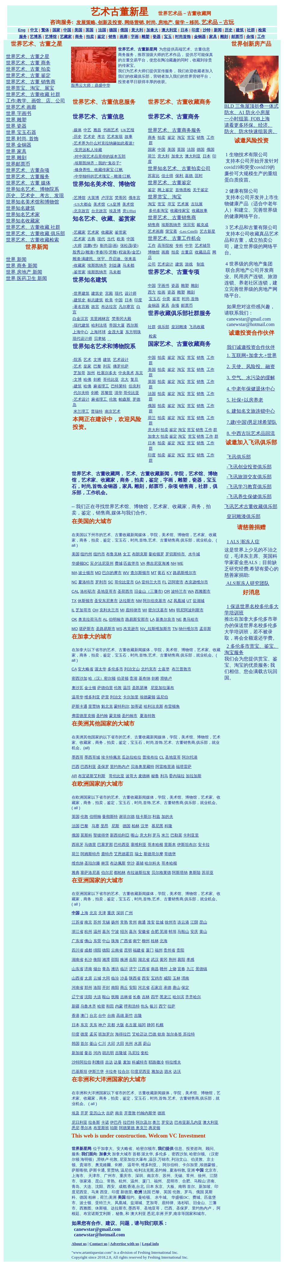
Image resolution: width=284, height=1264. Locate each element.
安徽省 (144, 931)
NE (179, 619)
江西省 (144, 969)
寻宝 (171, 204)
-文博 (77, 379)
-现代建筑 (81, 325)
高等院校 (165, 245)
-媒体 (77, 130)
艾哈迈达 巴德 (145, 1034)
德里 (84, 1034)
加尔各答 (174, 1034)
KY (169, 572)
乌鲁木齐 (88, 1006)
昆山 (203, 922)
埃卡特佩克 (111, 757)
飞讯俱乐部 (239, 456)
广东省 (77, 941)
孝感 (190, 959)
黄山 (203, 931)
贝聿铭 (100, 338)
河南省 (77, 987)
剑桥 (97, 379)
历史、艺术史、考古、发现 (35, 195)
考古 (101, 136)
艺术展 (183, 204)
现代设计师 (82, 338)
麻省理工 (101, 386)
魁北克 (107, 706)
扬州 (115, 922)
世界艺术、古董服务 (27, 176)
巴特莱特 (118, 386)
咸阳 (167, 978)
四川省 (77, 950)
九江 (190, 969)
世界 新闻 (16, 259)
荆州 (172, 959)
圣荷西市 (125, 591)
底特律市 (133, 610)
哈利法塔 (99, 325)
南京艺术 (112, 411)
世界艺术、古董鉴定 (169, 182)
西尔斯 (132, 325)
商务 (79, 36)
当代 (111, 239)
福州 (159, 950)
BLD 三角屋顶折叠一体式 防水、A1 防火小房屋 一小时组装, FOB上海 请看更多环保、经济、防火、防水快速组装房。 (251, 119)
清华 (118, 392)
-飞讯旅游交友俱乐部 (249, 476)
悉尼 (76, 1128)
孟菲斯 (205, 628)
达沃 (177, 1071)
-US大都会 (82, 204)
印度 (195, 30)
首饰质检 (183, 190)
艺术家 (93, 232)
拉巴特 (129, 1122)
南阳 (115, 987)
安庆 (194, 931)
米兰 (165, 835)
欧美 (121, 239)
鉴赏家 (120, 232)
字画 (135, 36)
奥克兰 (142, 1128)
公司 (152, 264)
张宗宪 (189, 224)
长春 (137, 997)
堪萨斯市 (87, 628)
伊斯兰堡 (96, 1071)
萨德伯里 (105, 687)
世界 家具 (16, 151)
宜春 (181, 969)
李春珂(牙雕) (106, 252)
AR (74, 776)
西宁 (163, 1006)
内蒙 (119, 1006)
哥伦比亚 (111, 379)
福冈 (142, 1025)
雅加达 (157, 1071)
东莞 (97, 941)
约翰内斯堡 (146, 1113)
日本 (184, 30)
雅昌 (97, 130)
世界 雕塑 (16, 119)
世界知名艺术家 (23, 214)
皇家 (87, 366)
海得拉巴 (123, 1034)
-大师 (77, 245)
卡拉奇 (111, 1071)
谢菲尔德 (127, 816)
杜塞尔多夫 (107, 373)
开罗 (84, 1113)
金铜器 (200, 36)
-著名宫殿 (81, 306)
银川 (154, 1006)
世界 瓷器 (16, 126)
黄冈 (163, 959)
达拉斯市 (127, 600)
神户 (102, 1025)
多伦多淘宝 (158, 210)
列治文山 (132, 669)
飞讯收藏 (196, 327)
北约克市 (149, 669)
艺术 (87, 359)
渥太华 (100, 669)
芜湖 (163, 931)
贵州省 (169, 950)
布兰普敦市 (181, 669)
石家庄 (157, 987)
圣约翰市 (129, 715)
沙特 (207, 30)
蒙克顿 (115, 715)
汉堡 (144, 826)
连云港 (183, 922)
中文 (34, 30)
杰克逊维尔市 (196, 582)
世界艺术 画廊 (21, 107)
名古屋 (131, 1025)
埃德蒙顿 (147, 697)
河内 (97, 1053)
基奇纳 (144, 678)
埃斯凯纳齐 (97, 265)
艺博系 (36, 36)
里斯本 (170, 844)
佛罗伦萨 (121, 366)
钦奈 (161, 1034)
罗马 (156, 835)
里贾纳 (94, 706)
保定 (185, 987)
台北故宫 (99, 211)
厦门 (150, 950)
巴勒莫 (176, 835)
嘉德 (189, 175)
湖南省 (77, 959)
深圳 (120, 913)
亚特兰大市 (151, 582)
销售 (112, 36)
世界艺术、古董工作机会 (174, 238)
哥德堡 (170, 854)
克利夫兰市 (109, 610)
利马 (164, 776)
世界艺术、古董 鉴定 (28, 75)
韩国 (76, 1043)
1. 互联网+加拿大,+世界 (252, 355)
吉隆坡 (121, 1053)
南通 (142, 922)
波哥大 (131, 776)
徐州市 (170, 922)
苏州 (97, 922)
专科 (179, 245)
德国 (113, 30)
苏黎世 (107, 392)
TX (74, 600)
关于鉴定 (200, 190)
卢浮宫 (107, 197)
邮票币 (237, 36)
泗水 (168, 1071)
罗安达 (167, 1122)
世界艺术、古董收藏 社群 (33, 94)
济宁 (133, 969)
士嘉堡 (164, 669)
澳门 (84, 1015)
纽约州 (86, 554)
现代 (101, 239)
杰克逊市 (131, 628)
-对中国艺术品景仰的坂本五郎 (99, 156)
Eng (22, 30)
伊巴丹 (116, 1122)
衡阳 (97, 959)
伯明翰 (95, 816)
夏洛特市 (86, 582)
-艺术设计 (81, 399)
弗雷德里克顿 (83, 715)
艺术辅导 (203, 245)
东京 (139, 373)
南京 (88, 922)
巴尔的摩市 (112, 572)
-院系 (77, 359)
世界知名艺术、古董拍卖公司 (179, 168)
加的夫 (167, 816)
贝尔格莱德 (161, 872)
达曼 (118, 1062)
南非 (119, 1113)
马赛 (95, 826)
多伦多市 (115, 669)
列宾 (107, 366)
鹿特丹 (107, 854)
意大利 (137, 30)
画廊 (123, 36)
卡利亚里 (191, 835)
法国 (102, 30)
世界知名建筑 (20, 208)
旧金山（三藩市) (148, 591)
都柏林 (120, 872)
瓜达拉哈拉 (131, 757)
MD (98, 572)
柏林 (135, 826)
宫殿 (109, 293)
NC (74, 582)
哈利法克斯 (153, 706)
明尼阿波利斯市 (190, 610)
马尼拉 (134, 1053)
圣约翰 (102, 715)
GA (137, 582)
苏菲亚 (208, 872)
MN (172, 610)
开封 (106, 987)
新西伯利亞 (120, 835)
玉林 (176, 978)
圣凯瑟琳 (140, 687)
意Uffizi (129, 211)
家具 (213, 36)
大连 (97, 997)
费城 (119, 563)
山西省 (77, 978)
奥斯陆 (195, 872)
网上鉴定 (165, 190)
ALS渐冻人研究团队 (247, 583)
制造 (200, 264)
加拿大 (152, 30)
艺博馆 (51, 36)
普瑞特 (97, 411)
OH (95, 610)
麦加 (127, 1062)
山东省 (77, 969)
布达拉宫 (109, 306)
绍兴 (124, 931)
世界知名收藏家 (23, 220)
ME (180, 563)
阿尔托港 (190, 757)
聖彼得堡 (101, 835)
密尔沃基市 (158, 610)
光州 (129, 1043)
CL (161, 757)
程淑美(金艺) (130, 252)
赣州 (163, 969)
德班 (161, 1113)
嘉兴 (106, 931)
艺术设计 (121, 359)
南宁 (137, 941)
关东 (93, 1025)
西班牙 (77, 844)
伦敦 (113, 399)
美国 (78, 30)
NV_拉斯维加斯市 (155, 628)
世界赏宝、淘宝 (165, 196)
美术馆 (99, 204)
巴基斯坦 (79, 1071)
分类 (166, 299)
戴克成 (202, 224)
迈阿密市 (175, 582)
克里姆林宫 (100, 318)
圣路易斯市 (105, 628)
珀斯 (114, 1128)
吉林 (146, 997)
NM (139, 600)
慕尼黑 (157, 826)
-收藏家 (79, 265)
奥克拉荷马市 (90, 619)
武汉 (155, 959)
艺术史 (89, 136)
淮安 (151, 922)
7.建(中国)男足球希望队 (252, 422)
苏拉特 (189, 1034)
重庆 (111, 913)
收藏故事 (200, 210)
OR (167, 591)
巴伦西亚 (122, 844)
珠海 (115, 941)
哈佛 (87, 379)
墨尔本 (86, 1128)
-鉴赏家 (79, 272)
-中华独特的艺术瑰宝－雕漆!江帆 (102, 176)
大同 (106, 978)
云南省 (117, 950)
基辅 (140, 863)
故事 (129, 136)
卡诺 (105, 1122)
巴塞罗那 (105, 844)
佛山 (88, 941)
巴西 (76, 766)
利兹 (156, 816)
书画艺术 (111, 130)
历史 (229, 30)
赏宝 (191, 137)
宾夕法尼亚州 (102, 563)
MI (122, 610)
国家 (56, 30)
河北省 (144, 987)
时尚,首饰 (190, 299)
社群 (251, 30)
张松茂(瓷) (129, 245)
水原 (138, 1043)
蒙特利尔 (122, 706)
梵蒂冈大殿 (121, 318)
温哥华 (77, 697)
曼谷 (88, 1053)
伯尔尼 (107, 872)
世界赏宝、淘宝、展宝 (30, 88)
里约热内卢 (120, 766)
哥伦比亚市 (124, 582)
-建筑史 (80, 300)
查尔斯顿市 (140, 572)
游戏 (189, 264)
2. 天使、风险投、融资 (251, 366)
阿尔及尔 (143, 1122)
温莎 (127, 687)
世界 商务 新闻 (21, 265)
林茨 (105, 863)
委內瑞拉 (177, 776)
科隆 (168, 826)
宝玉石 (155, 299)
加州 (91, 373)
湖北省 (144, 959)
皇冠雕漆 (179, 327)
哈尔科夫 (152, 863)
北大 (125, 379)
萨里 (105, 697)
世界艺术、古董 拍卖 (28, 69)
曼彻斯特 (110, 816)
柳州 (146, 941)
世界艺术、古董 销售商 (30, 81)
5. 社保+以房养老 (245, 399)
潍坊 (115, 969)
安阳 (133, 987)
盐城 (160, 922)
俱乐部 (163, 327)
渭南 (185, 978)
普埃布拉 (150, 757)
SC (110, 582)
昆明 (128, 950)
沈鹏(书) (90, 245)
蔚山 (147, 1043)
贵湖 (133, 678)
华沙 (131, 863)
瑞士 (138, 854)
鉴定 (101, 36)
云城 (97, 978)
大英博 (93, 197)
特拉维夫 (173, 1062)
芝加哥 (79, 373)
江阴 (194, 922)
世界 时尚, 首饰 (22, 138)
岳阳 (133, 959)
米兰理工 (81, 411)
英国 (89, 30)
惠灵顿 (154, 1128)
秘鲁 (155, 776)
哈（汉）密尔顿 (102, 678)
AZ (170, 600)
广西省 (126, 941)
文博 (97, 359)
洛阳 (97, 987)
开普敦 (130, 1113)
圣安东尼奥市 (106, 600)
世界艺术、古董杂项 (27, 170)
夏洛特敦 (147, 715)
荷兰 (152, 156)
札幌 (160, 1025)
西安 (146, 978)
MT (154, 572)
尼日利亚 (79, 1122)
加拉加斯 (193, 776)
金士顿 (90, 687)
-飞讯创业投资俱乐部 (249, 466)
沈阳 (88, 997)
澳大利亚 (169, 30)
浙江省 (77, 931)
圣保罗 (103, 766)
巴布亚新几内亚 (188, 1122)
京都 (111, 1025)
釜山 (93, 1043)
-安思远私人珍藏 (87, 150)
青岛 (106, 969)
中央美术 (126, 373)
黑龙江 (165, 997)
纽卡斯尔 (143, 816)
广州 (129, 913)
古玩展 (197, 204)
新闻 (218, 30)
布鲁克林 (114, 554)
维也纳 (77, 863)
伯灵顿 (123, 678)
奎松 (144, 1053)
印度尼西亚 (140, 1071)
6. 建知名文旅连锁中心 (251, 411)
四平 (155, 997)
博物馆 (154, 252)
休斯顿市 (85, 600)
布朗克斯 (140, 554)
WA (191, 591)
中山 (106, 941)
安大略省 (85, 669)
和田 (110, 1006)
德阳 (106, 950)
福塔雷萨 (184, 766)
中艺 (87, 130)
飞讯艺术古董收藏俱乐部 (250, 506)
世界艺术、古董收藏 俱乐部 (35, 233)
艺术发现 (115, 136)
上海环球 (98, 332)
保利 (179, 175)
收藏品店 (203, 252)
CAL (75, 591)
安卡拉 (204, 844)
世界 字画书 (18, 113)
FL (164, 582)
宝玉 (168, 36)
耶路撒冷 (156, 1062)
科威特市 (140, 1062)
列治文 (116, 697)
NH (173, 563)
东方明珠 (133, 332)
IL (73, 610)
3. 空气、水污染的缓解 (251, 377)
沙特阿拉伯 (81, 1062)
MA (74, 572)
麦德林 (144, 776)
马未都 (128, 265)
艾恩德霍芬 (123, 854)
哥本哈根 (155, 844)
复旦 (134, 379)
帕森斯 (125, 399)
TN (174, 628)
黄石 (161, 572)
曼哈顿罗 (156, 554)
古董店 (187, 252)
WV (126, 572)
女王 (127, 554)
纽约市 (99, 554)
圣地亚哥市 (107, 591)
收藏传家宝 (180, 210)
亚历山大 (97, 1113)
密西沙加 (79, 678)
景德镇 (201, 969)
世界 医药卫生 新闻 (26, 278)
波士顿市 (86, 572)
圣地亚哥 (173, 757)
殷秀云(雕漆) (84, 252)
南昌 (155, 969)
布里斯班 (101, 1128)
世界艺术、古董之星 (27, 56)
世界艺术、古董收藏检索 (32, 239)
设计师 (130, 293)
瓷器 (157, 36)
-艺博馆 (79, 197)
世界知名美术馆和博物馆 (32, 201)
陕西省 (135, 978)
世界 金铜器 (18, 145)
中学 (189, 245)
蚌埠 (172, 931)
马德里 (90, 844)
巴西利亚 (88, 766)
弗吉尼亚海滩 (158, 563)
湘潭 (106, 959)
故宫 (95, 306)
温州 (97, 931)
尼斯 (115, 826)
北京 (93, 913)
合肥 (155, 931)
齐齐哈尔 (193, 997)
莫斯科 (86, 835)
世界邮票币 (18, 163)
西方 (152, 292)
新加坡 (77, 1053)
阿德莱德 (127, 1128)
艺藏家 (66, 36)
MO (75, 628)
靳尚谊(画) (109, 245)
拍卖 (90, 36)
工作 (261, 36)
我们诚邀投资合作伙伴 (251, 347)
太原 (88, 978)
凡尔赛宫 (126, 306)
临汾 (115, 978)
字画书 (163, 285)
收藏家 (107, 232)
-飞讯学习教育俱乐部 (249, 486)
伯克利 (134, 386)
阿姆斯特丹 (90, 854)
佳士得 (167, 175)
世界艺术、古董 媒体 (28, 182)
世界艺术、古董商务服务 (174, 130)
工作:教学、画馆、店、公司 (35, 100)
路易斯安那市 (137, 619)
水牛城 (194, 554)
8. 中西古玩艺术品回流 (251, 433)
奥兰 (156, 1122)
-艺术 (77, 366)
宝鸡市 (157, 978)
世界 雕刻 (16, 157)
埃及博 (115, 211)
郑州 (88, 987)
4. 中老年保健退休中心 (251, 388)
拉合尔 (124, 1071)
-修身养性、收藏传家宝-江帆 (98, 169)
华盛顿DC (80, 563)
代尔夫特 (81, 392)
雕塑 (145, 36)
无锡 (106, 922)
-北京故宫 (81, 211)
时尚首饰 (183, 36)
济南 (88, 969)
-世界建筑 (81, 293)
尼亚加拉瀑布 (162, 687)
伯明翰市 (116, 619)
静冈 (151, 1025)
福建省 (139, 950)
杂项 (250, 36)
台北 (93, 1015)
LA (152, 619)
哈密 (101, 1006)
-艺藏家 (79, 232)
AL (105, 619)
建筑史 (97, 293)
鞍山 (106, 997)
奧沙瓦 (77, 687)
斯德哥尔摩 (153, 854)
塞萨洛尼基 (90, 872)
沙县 (124, 978)
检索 (262, 30)
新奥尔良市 (165, 619)
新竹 (129, 1015)
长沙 (88, 959)
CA (74, 669)
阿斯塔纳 (180, 872)
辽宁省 (77, 997)
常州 (133, 922)
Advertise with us (124, 1243)
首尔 (84, 1043)
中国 (67, 30)
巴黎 (97, 366)
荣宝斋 (171, 231)
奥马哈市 (190, 619)
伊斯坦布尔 (187, 844)
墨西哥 (77, 757)
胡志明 (108, 1053)
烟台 (97, 969)
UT (189, 600)
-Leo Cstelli (188, 231)
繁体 (45, 30)
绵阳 (97, 950)
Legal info (150, 1243)
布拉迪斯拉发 (138, 872)
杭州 (88, 931)
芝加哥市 (83, 610)
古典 (91, 239)
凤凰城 (179, 600)
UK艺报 (127, 130)
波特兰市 (179, 591)
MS (119, 628)
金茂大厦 (115, 332)
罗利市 (101, 582)
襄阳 (181, 959)
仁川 (102, 1043)
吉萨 (110, 1113)
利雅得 (98, 1062)
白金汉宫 (80, 318)
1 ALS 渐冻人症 (243, 541)
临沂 (124, 969)
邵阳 (115, 959)
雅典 (76, 872)
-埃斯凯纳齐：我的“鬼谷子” (97, 163)
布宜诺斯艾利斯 (91, 776)
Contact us (98, 1243)
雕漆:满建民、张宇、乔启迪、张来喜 (104, 258)
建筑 (240, 30)
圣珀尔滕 (92, 863)
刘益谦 (115, 265)
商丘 (124, 987)
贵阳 (180, 950)
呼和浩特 (132, 1006)
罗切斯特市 (175, 554)
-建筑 (77, 386)
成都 (88, 950)
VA (142, 563)
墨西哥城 (92, 757)
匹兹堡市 (131, 563)
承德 (167, 987)
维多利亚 (92, 697)
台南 (111, 1015)
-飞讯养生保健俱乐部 (249, 496)
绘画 (161, 292)
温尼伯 (162, 697)
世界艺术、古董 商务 (28, 62)
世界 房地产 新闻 (24, 272)
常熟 (124, 922)
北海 (163, 941)
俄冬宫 (134, 197)
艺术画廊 (156, 231)
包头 (144, 1006)
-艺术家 (79, 239)
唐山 (176, 987)
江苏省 (77, 922)
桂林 (155, 941)
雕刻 (224, 36)
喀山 (135, 835)
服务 (23, 36)
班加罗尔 (106, 1034)
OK (74, 619)
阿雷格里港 (165, 766)
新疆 (76, 1006)
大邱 (111, 1043)
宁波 (115, 931)
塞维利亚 (138, 844)
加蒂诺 (136, 706)
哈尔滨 (178, 997)
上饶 (172, 969)
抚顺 (115, 997)
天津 (102, 913)
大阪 (120, 1025)
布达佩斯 (118, 863)
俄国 (124, 30)
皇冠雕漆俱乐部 (244, 516)
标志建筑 (95, 300)
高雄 (120, 1015)
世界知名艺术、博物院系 (32, 189)
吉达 (109, 1062)
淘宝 (181, 137)
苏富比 (154, 175)
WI (144, 610)
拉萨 (171, 1006)
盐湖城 (198, 600)
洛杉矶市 (88, 591)
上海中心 (80, 332)
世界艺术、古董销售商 (172, 217)
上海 (84, 913)
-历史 (77, 136)
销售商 (154, 224)
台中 (102, 1015)
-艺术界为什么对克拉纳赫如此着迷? (103, 143)
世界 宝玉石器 (21, 132)
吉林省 (126, 997)
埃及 (76, 1113)
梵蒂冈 (120, 197)
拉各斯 (94, 1122)
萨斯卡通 (79, 706)
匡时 (199, 175)
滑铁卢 (166, 678)
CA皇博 (113, 204)
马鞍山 (183, 931)
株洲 (124, 959)
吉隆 (138, 1015)
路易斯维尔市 (184, 572)
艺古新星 (207, 231)
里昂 (104, 826)
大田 (120, 1043)
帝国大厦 (117, 325)
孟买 (93, 1034)
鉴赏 (176, 299)
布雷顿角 (172, 706)
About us (79, 1243)
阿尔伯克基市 (154, 600)
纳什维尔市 (188, 628)
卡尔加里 (131, 697)
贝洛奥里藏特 (142, 766)
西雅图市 (203, 591)
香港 (76, 1015)
